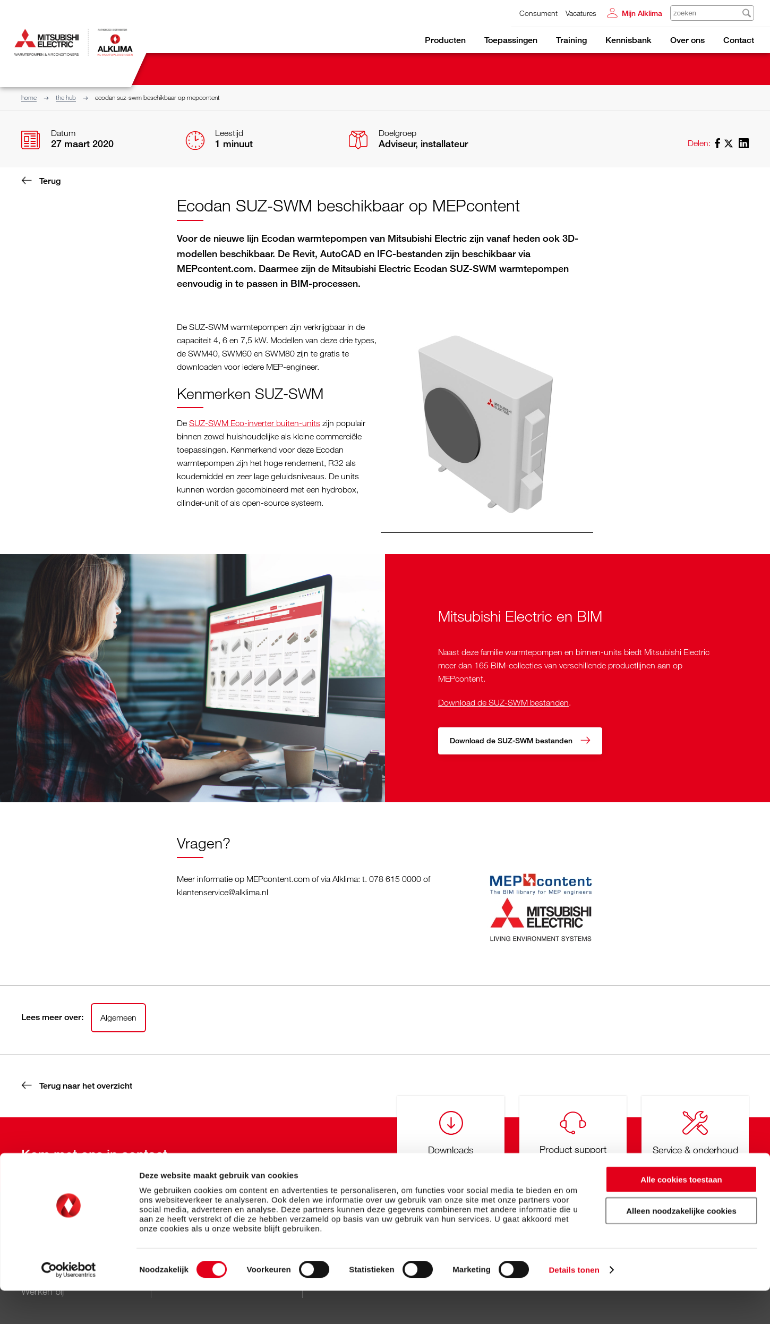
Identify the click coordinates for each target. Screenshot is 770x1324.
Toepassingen (510, 40)
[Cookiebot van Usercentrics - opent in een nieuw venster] (68, 1303)
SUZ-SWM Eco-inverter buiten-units (254, 423)
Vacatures (581, 13)
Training (571, 40)
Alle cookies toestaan (681, 1212)
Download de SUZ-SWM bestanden (503, 702)
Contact (738, 40)
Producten (445, 40)
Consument (538, 13)
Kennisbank (628, 40)
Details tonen (574, 1303)
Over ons (687, 40)
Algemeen (118, 1017)
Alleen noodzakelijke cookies (681, 1244)
